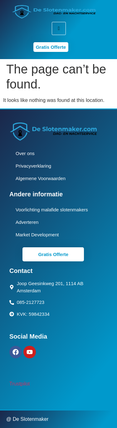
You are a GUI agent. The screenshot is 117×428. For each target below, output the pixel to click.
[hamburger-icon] (59, 28)
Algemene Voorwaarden (41, 178)
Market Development (37, 234)
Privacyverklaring (33, 166)
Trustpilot (19, 383)
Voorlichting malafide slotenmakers (52, 209)
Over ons (25, 153)
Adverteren (27, 222)
